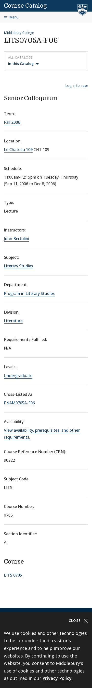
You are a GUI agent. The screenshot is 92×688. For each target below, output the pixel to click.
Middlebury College (19, 32)
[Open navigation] (11, 17)
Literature (13, 320)
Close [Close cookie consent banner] (78, 620)
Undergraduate (18, 375)
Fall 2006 (12, 122)
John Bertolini (16, 238)
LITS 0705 (13, 575)
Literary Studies (18, 266)
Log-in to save (76, 85)
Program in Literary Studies (29, 293)
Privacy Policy (57, 678)
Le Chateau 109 (18, 149)
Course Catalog (25, 5)
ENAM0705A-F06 (19, 403)
